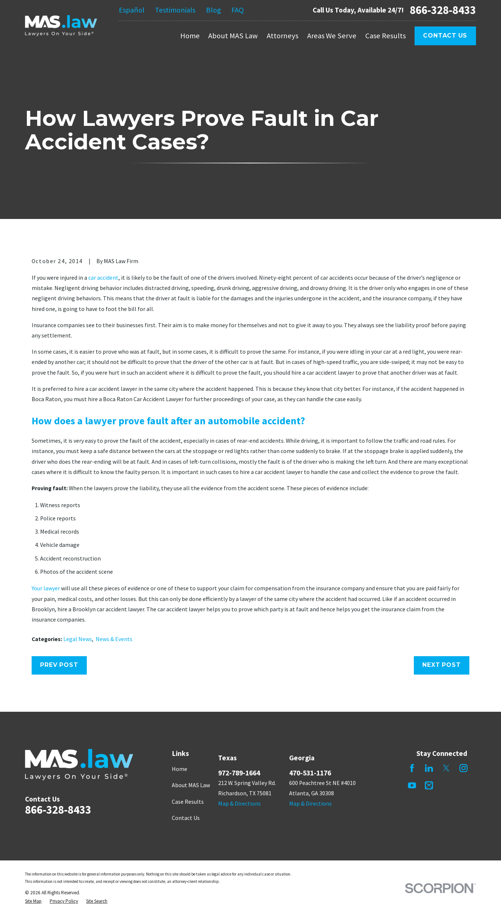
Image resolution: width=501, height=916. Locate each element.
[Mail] (429, 785)
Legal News (77, 639)
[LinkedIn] (429, 768)
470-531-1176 (310, 772)
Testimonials (175, 10)
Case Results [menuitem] (385, 35)
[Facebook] (412, 768)
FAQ (237, 10)
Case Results (188, 801)
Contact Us (445, 35)
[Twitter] (446, 768)
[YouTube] (412, 785)
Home (179, 768)
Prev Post (59, 664)
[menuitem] (33, 901)
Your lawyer (46, 588)
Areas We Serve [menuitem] (331, 35)
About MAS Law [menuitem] (233, 35)
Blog (213, 10)
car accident (103, 277)
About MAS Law (191, 785)
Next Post (441, 664)
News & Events (114, 639)
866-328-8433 (443, 10)
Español (132, 10)
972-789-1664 (239, 772)
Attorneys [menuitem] (282, 35)
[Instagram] (463, 768)
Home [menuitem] (190, 35)
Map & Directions (239, 803)
